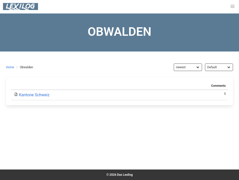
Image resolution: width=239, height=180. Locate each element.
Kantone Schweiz (34, 94)
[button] (232, 6)
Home (10, 67)
